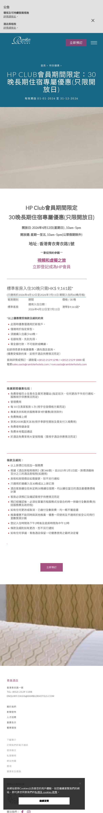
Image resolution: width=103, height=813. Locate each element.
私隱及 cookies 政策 (46, 792)
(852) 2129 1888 (72, 359)
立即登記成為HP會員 (52, 266)
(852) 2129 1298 (49, 359)
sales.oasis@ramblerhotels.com (30, 364)
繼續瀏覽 (44, 800)
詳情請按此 (9, 16)
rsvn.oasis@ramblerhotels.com (69, 364)
